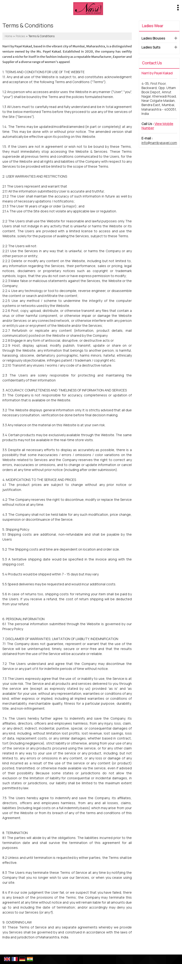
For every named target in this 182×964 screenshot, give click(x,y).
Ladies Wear (152, 25)
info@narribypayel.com (159, 142)
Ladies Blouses (153, 38)
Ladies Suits (150, 47)
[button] (157, 125)
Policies (20, 36)
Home (8, 36)
